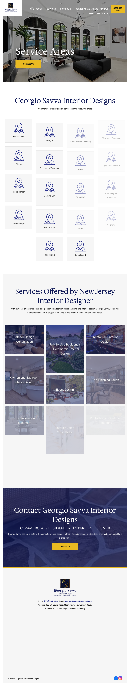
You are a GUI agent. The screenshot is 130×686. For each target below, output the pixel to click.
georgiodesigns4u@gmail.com (78, 601)
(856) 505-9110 (51, 601)
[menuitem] (30, 8)
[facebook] (116, 678)
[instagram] (120, 678)
